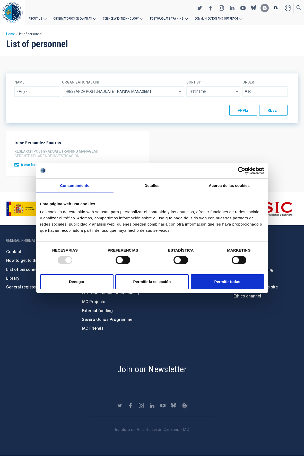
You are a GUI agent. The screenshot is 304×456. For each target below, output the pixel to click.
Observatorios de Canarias (72, 18)
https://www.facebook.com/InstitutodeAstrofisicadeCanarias (210, 8)
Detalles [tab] (151, 185)
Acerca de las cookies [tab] (229, 185)
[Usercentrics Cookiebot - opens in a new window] (241, 170)
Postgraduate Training (166, 18)
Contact (13, 251)
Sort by (193, 82)
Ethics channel (247, 296)
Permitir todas (227, 281)
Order (248, 82)
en (276, 8)
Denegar (76, 281)
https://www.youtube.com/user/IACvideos (243, 8)
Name (19, 82)
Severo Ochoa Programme (107, 319)
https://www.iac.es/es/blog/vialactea (264, 8)
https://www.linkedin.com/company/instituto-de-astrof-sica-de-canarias (232, 8)
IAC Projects (93, 301)
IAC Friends (92, 328)
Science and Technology (121, 18)
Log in (287, 8)
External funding (97, 310)
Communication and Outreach (216, 18)
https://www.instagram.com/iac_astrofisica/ (221, 8)
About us (35, 18)
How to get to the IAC (26, 260)
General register (21, 287)
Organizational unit (81, 82)
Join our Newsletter (152, 369)
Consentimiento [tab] (75, 185)
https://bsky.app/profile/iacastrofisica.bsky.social (253, 8)
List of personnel (22, 269)
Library (12, 278)
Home (10, 34)
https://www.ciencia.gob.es (34, 208)
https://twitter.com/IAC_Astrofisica (199, 8)
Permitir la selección (152, 281)
